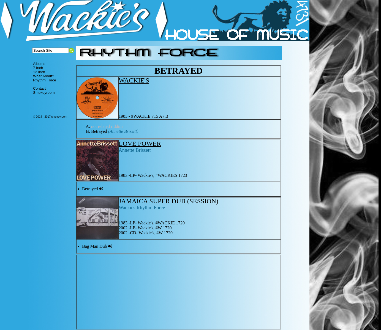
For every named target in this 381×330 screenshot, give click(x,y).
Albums (39, 64)
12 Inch (39, 72)
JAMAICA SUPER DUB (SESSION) (168, 201)
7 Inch (38, 68)
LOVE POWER (140, 143)
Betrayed (99, 131)
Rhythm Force (44, 80)
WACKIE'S (134, 80)
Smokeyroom (44, 92)
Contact (39, 88)
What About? (43, 76)
